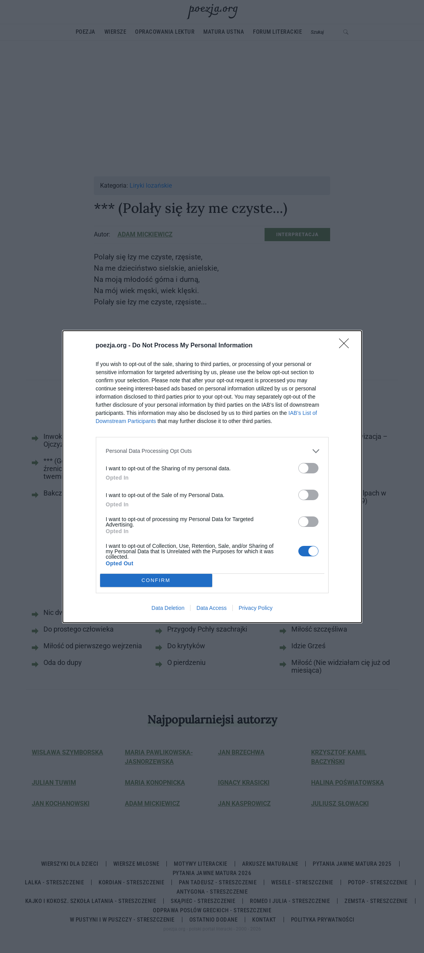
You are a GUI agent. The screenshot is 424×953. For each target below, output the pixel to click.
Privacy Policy (255, 608)
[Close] (346, 345)
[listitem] (212, 451)
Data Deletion (168, 608)
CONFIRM (156, 580)
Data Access (211, 608)
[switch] (308, 468)
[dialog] (212, 477)
